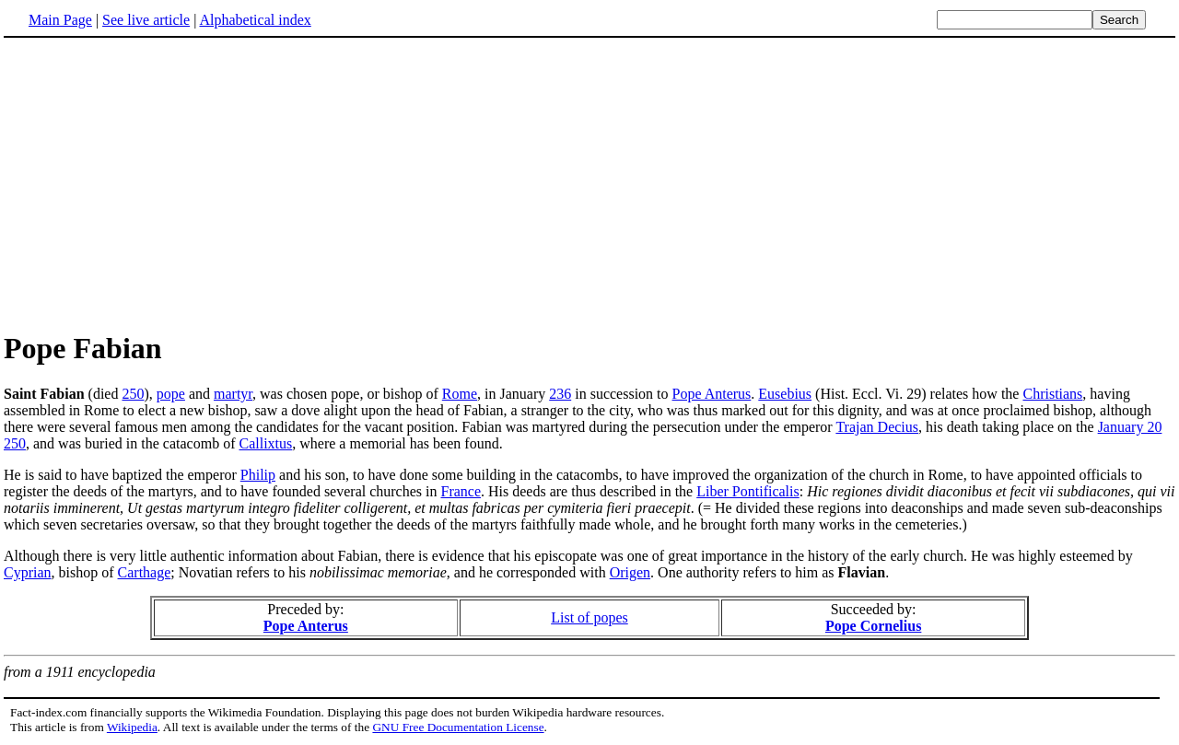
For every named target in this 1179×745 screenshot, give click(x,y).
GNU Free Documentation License (457, 727)
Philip (257, 475)
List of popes (589, 617)
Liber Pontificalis (748, 491)
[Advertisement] (158, 183)
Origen (630, 572)
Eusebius (784, 394)
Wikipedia (132, 727)
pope (171, 394)
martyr (233, 394)
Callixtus (265, 443)
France (461, 491)
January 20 (1130, 427)
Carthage (144, 572)
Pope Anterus (712, 394)
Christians (1052, 394)
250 (133, 394)
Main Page (60, 20)
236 (560, 394)
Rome (459, 394)
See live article (146, 20)
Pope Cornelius (873, 626)
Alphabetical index (254, 20)
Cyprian (28, 572)
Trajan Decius (876, 427)
